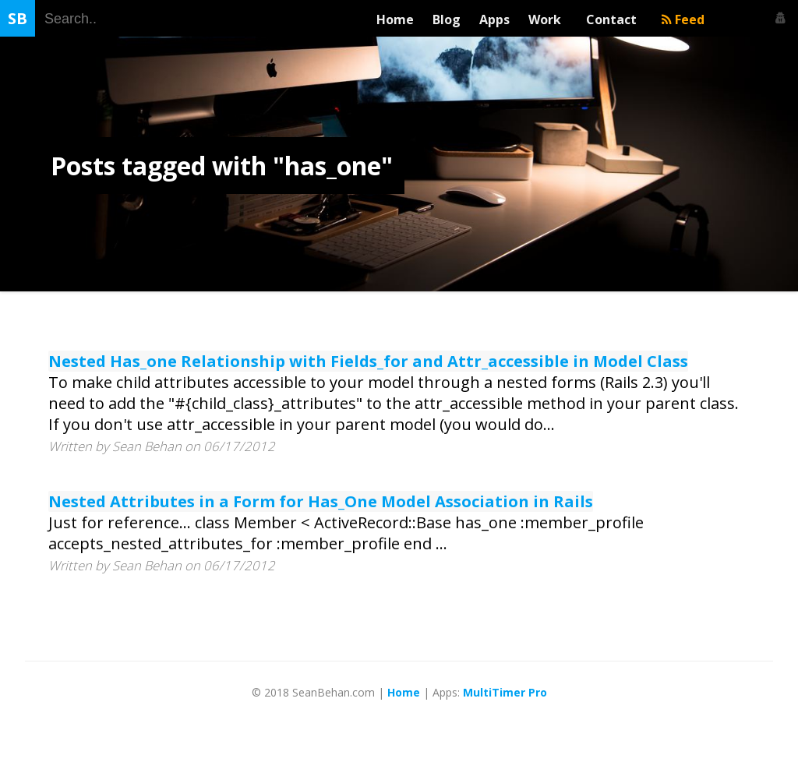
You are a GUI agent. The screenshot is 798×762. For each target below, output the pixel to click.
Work (547, 19)
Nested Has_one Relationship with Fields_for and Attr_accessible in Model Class (368, 361)
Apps (494, 19)
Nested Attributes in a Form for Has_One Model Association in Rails (320, 501)
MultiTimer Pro (505, 692)
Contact (614, 19)
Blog (447, 19)
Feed (683, 19)
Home (395, 19)
